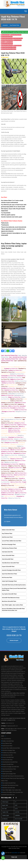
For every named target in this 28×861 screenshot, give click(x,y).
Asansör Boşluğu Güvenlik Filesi (11, 570)
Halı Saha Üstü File (7, 551)
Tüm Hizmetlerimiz (6, 738)
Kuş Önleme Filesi (5, 34)
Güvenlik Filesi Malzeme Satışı (10, 597)
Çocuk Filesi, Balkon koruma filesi (11, 540)
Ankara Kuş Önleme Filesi (15, 34)
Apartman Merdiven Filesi (9, 573)
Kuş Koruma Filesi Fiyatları (6, 43)
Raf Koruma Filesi (7, 577)
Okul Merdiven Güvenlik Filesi (10, 562)
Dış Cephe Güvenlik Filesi (9, 594)
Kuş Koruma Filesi (17, 40)
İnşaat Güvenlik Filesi (8, 566)
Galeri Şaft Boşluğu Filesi (9, 581)
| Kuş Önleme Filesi (7, 417)
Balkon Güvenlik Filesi (8, 529)
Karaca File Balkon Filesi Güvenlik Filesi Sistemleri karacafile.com (13, 609)
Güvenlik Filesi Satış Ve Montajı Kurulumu (14, 584)
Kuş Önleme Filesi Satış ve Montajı (8, 47)
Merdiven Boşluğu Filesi (9, 544)
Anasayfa (5, 25)
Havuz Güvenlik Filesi (8, 555)
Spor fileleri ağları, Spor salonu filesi (12, 605)
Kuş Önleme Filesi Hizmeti (6, 40)
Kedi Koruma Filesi (7, 537)
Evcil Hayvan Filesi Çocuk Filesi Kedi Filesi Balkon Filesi (14, 589)
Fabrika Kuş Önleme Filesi (6, 45)
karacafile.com (16, 852)
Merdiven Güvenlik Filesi (9, 601)
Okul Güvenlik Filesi (7, 559)
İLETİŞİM (7, 521)
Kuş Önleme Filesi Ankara (6, 36)
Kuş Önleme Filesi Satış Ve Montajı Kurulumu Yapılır (11, 38)
